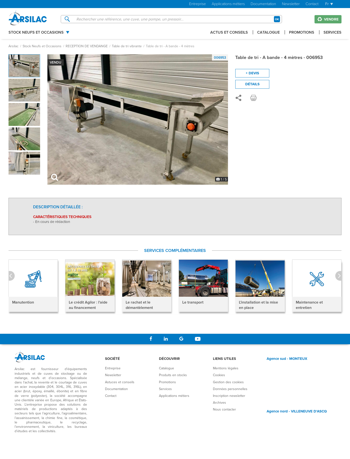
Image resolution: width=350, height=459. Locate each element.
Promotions (301, 32)
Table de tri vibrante (127, 46)
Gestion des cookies (228, 382)
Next (338, 276)
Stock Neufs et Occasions (36, 32)
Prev (12, 276)
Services (332, 32)
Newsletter (291, 4)
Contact (312, 4)
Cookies (219, 375)
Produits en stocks (173, 375)
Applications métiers (228, 4)
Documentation (263, 4)
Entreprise (197, 4)
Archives (219, 402)
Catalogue (268, 32)
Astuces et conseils (119, 382)
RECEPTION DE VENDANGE (87, 46)
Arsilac (13, 46)
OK (277, 19)
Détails (252, 84)
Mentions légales (225, 368)
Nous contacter (224, 409)
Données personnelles (230, 388)
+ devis (252, 73)
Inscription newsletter (229, 395)
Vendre (328, 19)
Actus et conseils (229, 32)
